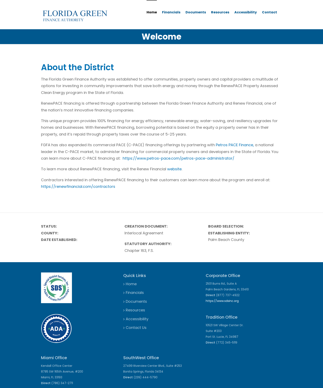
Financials (171, 12)
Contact (269, 12)
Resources (220, 12)
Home (152, 12)
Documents (196, 12)
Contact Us (136, 327)
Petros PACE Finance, (235, 144)
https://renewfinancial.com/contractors (78, 186)
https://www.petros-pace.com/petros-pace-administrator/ (178, 158)
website (174, 169)
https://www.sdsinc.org (222, 301)
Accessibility (245, 12)
